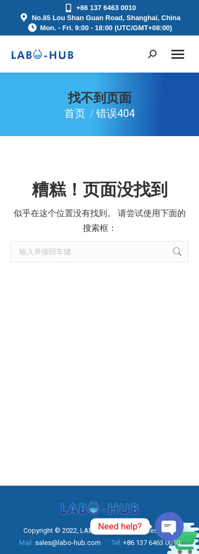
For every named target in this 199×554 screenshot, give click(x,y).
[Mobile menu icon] (177, 54)
